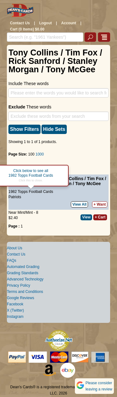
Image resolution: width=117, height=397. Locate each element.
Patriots (14, 197)
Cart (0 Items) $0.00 (27, 29)
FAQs (11, 260)
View (86, 217)
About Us (14, 248)
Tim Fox (95, 178)
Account (68, 23)
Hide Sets (54, 129)
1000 (40, 154)
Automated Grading (23, 267)
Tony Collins (70, 178)
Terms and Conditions (25, 291)
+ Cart (100, 217)
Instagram (15, 316)
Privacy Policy (18, 285)
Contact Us (20, 23)
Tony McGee (88, 183)
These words (29, 106)
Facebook (15, 304)
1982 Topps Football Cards (30, 191)
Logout (45, 23)
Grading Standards (22, 273)
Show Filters (24, 129)
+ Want (100, 204)
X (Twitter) (15, 310)
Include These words (28, 83)
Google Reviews (20, 298)
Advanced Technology (25, 279)
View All (79, 204)
